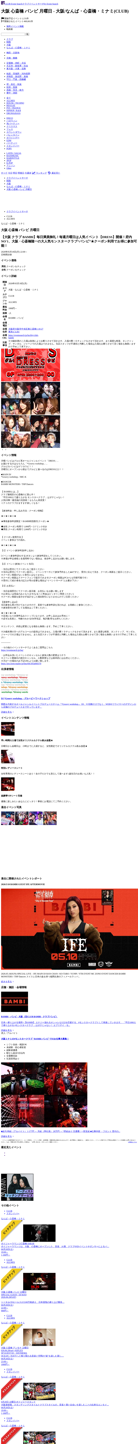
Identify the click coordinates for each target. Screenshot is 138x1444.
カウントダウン (14, 132)
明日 (15, 173)
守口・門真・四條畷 (16, 79)
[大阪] (8, 183)
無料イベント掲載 (15, 26)
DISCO (9, 118)
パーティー (11, 143)
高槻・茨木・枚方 (15, 90)
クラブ (9, 39)
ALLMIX (10, 100)
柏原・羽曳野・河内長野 (18, 74)
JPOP (8, 160)
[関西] (8, 181)
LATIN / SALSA (13, 153)
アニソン (10, 165)
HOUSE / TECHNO (15, 103)
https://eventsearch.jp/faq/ (12, 650)
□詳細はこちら (132, 1142)
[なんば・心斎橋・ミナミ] (18, 186)
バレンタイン (12, 135)
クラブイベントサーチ (17, 211)
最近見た (53, 173)
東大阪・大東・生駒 (16, 68)
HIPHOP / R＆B (13, 110)
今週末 (28, 173)
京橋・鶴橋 (11, 58)
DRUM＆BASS (13, 113)
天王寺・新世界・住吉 (17, 66)
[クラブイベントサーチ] (17, 178)
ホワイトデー (12, 138)
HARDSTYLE (12, 158)
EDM (8, 140)
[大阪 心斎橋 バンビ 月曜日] (19, 189)
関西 (8, 42)
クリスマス (11, 126)
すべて (4, 173)
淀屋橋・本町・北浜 (16, 63)
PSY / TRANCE (13, 108)
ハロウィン (11, 121)
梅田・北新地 (12, 53)
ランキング (39, 173)
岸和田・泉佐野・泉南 (17, 76)
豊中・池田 (11, 93)
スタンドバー (12, 146)
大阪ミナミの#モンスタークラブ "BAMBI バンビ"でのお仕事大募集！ (35, 1039)
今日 (10, 173)
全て (8, 98)
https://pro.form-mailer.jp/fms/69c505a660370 (21, 663)
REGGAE (10, 105)
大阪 (8, 45)
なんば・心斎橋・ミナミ (18, 48)
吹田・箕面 (11, 87)
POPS (9, 148)
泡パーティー (12, 123)
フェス (9, 129)
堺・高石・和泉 (14, 84)
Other (8, 168)
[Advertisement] (50, 200)
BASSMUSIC (12, 155)
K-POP (9, 163)
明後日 (21, 173)
